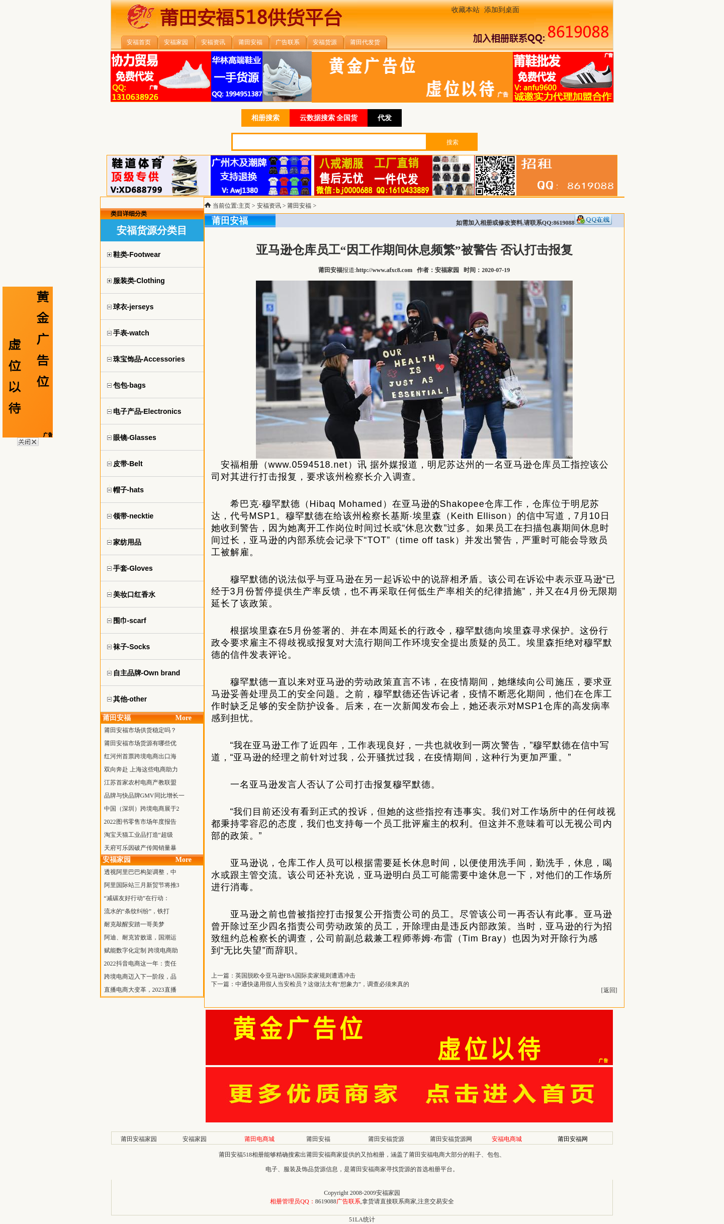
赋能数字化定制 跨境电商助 (141, 950)
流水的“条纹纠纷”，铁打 (137, 911)
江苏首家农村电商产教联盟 (140, 782)
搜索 (452, 142)
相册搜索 (265, 118)
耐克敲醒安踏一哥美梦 (134, 924)
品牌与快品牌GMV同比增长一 (144, 795)
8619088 (325, 1201)
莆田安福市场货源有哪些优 (140, 743)
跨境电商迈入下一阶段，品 (140, 976)
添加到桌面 (501, 10)
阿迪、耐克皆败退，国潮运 (140, 937)
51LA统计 (362, 1219)
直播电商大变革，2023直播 (140, 989)
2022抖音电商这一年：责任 (140, 963)
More (183, 718)
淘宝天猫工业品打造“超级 (138, 834)
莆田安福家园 (139, 1139)
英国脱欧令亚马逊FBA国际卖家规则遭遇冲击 (295, 975)
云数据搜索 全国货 (329, 118)
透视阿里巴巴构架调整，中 (140, 872)
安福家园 (195, 1139)
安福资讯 (269, 205)
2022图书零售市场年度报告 (140, 821)
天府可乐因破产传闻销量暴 (140, 847)
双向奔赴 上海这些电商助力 (141, 769)
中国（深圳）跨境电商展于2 (141, 808)
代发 (385, 118)
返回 (609, 990)
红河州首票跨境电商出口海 (140, 756)
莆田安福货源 (386, 1139)
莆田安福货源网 (451, 1139)
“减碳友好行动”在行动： (137, 898)
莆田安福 (299, 205)
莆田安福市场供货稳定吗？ (140, 730)
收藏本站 (465, 10)
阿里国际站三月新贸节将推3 (141, 885)
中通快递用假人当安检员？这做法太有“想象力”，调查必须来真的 (322, 984)
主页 (244, 205)
